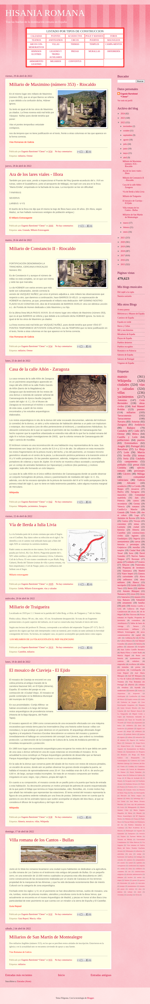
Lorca (122, 807)
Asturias (135, 421)
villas (37, 821)
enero (125, 232)
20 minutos (121, 740)
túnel (139, 892)
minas (136, 524)
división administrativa (134, 874)
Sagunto (139, 831)
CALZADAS (36, 36)
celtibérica (129, 725)
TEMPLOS (94, 44)
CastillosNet (133, 696)
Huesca (136, 582)
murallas (136, 547)
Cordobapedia (135, 670)
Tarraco (136, 626)
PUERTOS (94, 40)
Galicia (141, 479)
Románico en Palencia (126, 351)
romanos (135, 506)
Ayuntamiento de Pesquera (135, 752)
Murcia (33, 918)
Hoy (131, 793)
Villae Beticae (134, 842)
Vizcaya (136, 521)
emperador (121, 664)
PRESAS (75, 51)
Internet (120, 798)
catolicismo (132, 865)
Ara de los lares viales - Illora (36, 174)
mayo (125, 153)
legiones (135, 536)
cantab (130, 863)
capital (138, 635)
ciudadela (120, 871)
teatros (142, 562)
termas (141, 455)
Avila (142, 518)
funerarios (125, 597)
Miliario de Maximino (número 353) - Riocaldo (52, 84)
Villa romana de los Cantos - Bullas (41, 839)
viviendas (120, 895)
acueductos (122, 486)
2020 (123, 242)
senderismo (121, 690)
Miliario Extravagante (40, 230)
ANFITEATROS (56, 40)
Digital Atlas (121, 775)
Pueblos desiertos (124, 342)
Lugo (137, 515)
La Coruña (136, 486)
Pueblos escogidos (125, 346)
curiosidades (128, 576)
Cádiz (137, 430)
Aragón (121, 446)
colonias (141, 685)
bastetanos (120, 857)
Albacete (126, 565)
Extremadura (131, 443)
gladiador (130, 728)
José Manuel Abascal (134, 711)
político (120, 647)
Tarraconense (124, 418)
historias (121, 530)
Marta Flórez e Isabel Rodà (131, 653)
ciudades (123, 384)
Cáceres (127, 473)
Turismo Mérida (136, 836)
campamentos (140, 860)
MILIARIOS (55, 61)
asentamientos (123, 541)
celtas (130, 868)
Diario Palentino (136, 772)
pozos (123, 889)
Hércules (124, 795)
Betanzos (124, 755)
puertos (141, 440)
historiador (123, 883)
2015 (123, 264)
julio (125, 144)
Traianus (120, 682)
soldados (130, 562)
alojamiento (138, 722)
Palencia (121, 501)
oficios (133, 612)
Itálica (128, 798)
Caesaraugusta (122, 760)
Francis (122, 787)
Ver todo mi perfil (124, 100)
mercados (141, 883)
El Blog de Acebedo (132, 778)
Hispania (142, 705)
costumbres (136, 620)
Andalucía (139, 424)
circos (142, 594)
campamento (131, 461)
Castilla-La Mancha (127, 509)
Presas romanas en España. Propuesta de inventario (131, 617)
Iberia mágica (136, 795)
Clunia (122, 766)
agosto (126, 140)
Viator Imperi (127, 574)
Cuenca (125, 521)
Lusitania (121, 527)
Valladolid (140, 600)
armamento (127, 603)
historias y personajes (128, 544)
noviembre (128, 126)
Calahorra (133, 760)
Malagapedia (132, 807)
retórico (131, 889)
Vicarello (120, 722)
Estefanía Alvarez (132, 784)
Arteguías (138, 746)
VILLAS (55, 44)
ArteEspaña (121, 696)
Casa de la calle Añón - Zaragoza (39, 369)
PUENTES (55, 36)
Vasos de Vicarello (135, 720)
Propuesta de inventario (134, 568)
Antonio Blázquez (131, 591)
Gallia (143, 699)
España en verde (124, 322)
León (126, 452)
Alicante (131, 483)
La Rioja (140, 449)
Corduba (131, 766)
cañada (122, 868)
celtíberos (138, 868)
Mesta (130, 813)
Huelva (120, 492)
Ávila (137, 895)
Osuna (136, 819)
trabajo (130, 892)
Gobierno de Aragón (129, 702)
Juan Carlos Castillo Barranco (133, 650)
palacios (120, 734)
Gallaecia (130, 609)
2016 (123, 260)
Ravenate (135, 559)
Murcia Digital (123, 655)
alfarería (131, 685)
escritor (130, 877)
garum (134, 880)
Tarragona (135, 492)
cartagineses (121, 865)
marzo (126, 223)
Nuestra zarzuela (124, 296)
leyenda (137, 687)
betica (119, 725)
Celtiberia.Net (130, 638)
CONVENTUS (75, 61)
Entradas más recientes (18, 975)
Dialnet (123, 772)
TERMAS (75, 44)
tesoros (132, 690)
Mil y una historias (125, 330)
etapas (119, 880)
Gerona (137, 504)
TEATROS (36, 40)
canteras (120, 661)
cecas (133, 594)
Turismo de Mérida (124, 839)
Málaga (141, 473)
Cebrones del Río (139, 763)
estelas (139, 877)
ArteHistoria (122, 623)
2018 (123, 251)
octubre (126, 131)
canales (122, 863)
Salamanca (127, 571)
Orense (30, 156)
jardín (133, 883)
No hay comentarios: (64, 151)
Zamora (141, 574)
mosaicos (30, 821)
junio (125, 149)
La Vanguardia (122, 714)
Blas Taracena (131, 614)
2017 (123, 255)
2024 (123, 113)
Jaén (136, 498)
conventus (121, 524)
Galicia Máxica (126, 641)
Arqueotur (136, 693)
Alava (142, 576)
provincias (121, 670)
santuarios (138, 737)
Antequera (128, 743)
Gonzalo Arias (131, 790)
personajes (139, 470)
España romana (132, 699)
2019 (123, 246)
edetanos (120, 877)
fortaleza (125, 687)
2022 (123, 122)
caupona (142, 865)
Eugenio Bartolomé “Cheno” (129, 95)
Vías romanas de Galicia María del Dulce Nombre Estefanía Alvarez (131, 848)
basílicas (130, 857)
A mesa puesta (123, 309)
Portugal (135, 446)
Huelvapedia (140, 793)
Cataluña (140, 458)
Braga (134, 755)
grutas (120, 562)
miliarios (22, 156)
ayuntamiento (135, 658)
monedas (125, 667)
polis (124, 606)
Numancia (121, 594)
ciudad (136, 527)
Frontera (130, 787)
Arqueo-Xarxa (125, 746)
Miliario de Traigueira (29, 606)
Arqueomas (121, 693)
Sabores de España (125, 355)
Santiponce (131, 833)
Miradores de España (126, 334)
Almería (21, 821)
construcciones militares (128, 629)
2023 (123, 118)
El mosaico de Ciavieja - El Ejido (39, 670)
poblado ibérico (131, 734)
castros (136, 501)
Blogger (90, 998)
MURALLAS (94, 51)
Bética (135, 433)
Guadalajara (122, 538)
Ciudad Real (134, 550)
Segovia (136, 538)
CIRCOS (75, 40)
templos (120, 550)
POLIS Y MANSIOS (94, 36)
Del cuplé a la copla (125, 292)
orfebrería (138, 731)
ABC (119, 638)
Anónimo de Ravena (126, 518)
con (129, 871)
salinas (130, 737)
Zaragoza (43, 506)
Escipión (141, 647)
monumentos (132, 886)
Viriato (129, 722)
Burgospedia (135, 758)
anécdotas (120, 854)
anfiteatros (127, 579)
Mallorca (138, 679)
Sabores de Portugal (125, 359)
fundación (120, 728)
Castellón (22, 652)
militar (142, 664)
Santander (120, 833)
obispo (129, 731)
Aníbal (140, 690)
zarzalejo (130, 895)
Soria (125, 458)
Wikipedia (22, 506)
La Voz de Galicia (124, 679)
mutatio (142, 886)
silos (140, 889)
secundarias (122, 504)
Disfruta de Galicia (135, 775)
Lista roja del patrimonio (136, 804)
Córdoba (121, 467)
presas (136, 464)
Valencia (121, 506)
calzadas (120, 860)
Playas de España (124, 338)
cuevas (137, 541)
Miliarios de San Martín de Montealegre (45, 936)
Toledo (133, 512)
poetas (137, 667)
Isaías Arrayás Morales (129, 708)
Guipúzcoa (122, 547)
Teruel (120, 553)
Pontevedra (140, 565)
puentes (141, 409)
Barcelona (122, 449)
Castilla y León (127, 437)
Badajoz (131, 427)
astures (130, 644)
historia (139, 644)
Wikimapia (129, 851)
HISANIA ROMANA (45, 13)
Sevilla (126, 455)
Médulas (128, 819)
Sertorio (142, 833)
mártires (141, 588)
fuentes (127, 880)
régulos (122, 737)
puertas (142, 734)
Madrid (141, 571)
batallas (141, 603)
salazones (130, 647)
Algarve (132, 740)
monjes (122, 886)
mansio (122, 376)
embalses (135, 661)
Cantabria (122, 430)
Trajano (123, 836)
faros (139, 725)
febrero (126, 227)
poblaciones (123, 440)
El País (142, 638)
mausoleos (121, 495)
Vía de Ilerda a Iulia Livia (32, 524)
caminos (129, 860)
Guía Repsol (23, 918)
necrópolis (121, 585)
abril (125, 157)
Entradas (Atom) (24, 981)
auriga (139, 854)
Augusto (120, 749)
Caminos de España (125, 318)
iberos (130, 588)
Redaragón (129, 831)
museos (137, 597)
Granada (26, 230)
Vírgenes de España (125, 363)
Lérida (21, 588)
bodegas (139, 857)
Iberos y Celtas (123, 326)
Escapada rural (130, 781)
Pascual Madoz (129, 822)
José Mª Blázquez (135, 676)
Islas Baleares (123, 600)
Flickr (143, 784)
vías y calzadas (50, 588)
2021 (123, 238)
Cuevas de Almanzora (137, 769)
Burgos (120, 489)
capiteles (139, 863)
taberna (119, 892)
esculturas (132, 664)
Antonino (122, 400)
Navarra (121, 421)
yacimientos (33, 506)
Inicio (61, 975)
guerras (142, 880)
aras (20, 230)
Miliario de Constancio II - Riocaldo (42, 248)
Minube (139, 813)
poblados (122, 464)
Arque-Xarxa (140, 743)
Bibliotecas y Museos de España (131, 314)
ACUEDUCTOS (75, 36)
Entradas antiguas (101, 975)
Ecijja (119, 778)
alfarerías (139, 851)
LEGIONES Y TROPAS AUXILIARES (55, 54)
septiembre (128, 135)
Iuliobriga (137, 798)
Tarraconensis (124, 415)
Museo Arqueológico (124, 816)
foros (131, 553)
